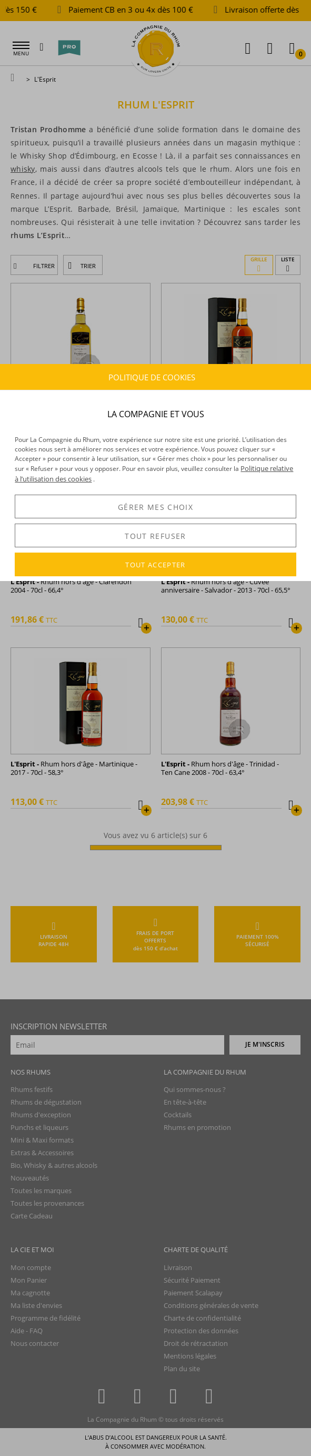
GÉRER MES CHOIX (155, 507)
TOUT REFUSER (155, 536)
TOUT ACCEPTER (155, 564)
